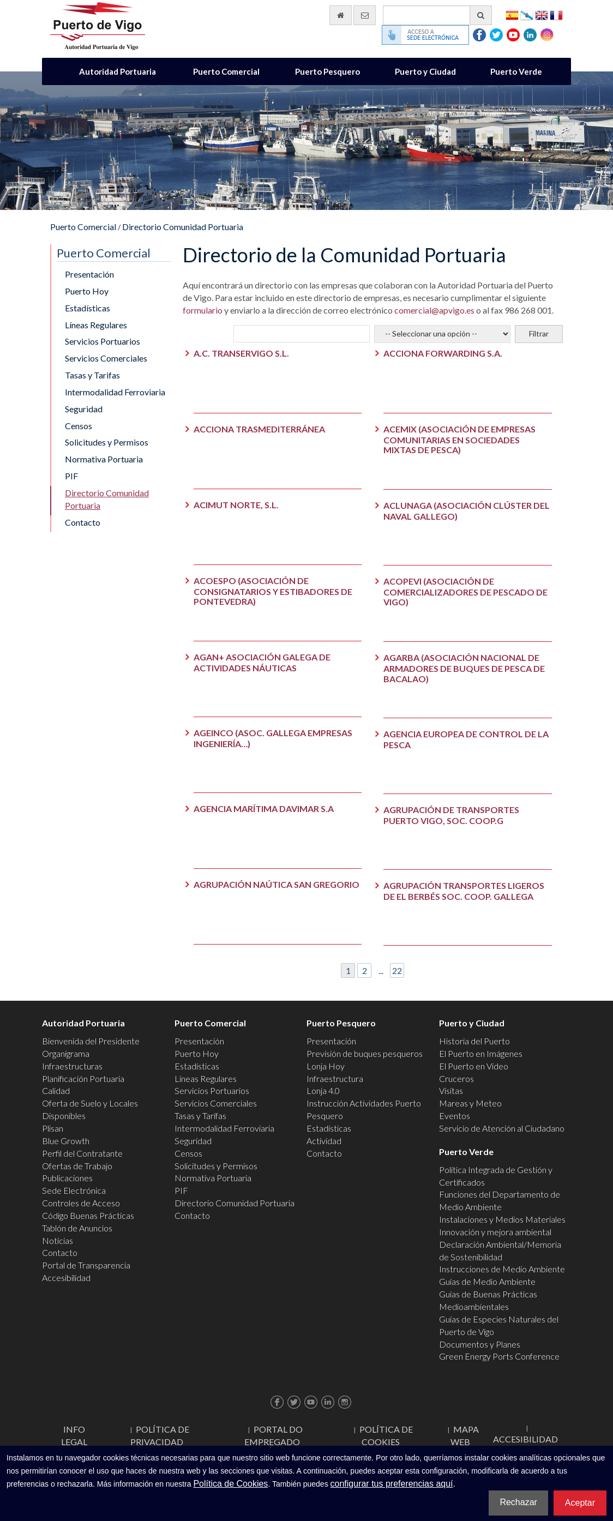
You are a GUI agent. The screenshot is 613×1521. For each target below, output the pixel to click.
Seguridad (84, 409)
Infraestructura (334, 1078)
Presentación (89, 274)
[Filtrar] (539, 334)
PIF (71, 476)
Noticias (57, 1240)
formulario (203, 310)
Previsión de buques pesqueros (364, 1053)
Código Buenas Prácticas (88, 1215)
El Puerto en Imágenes (480, 1053)
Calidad (56, 1090)
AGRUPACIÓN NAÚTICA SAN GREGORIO (276, 884)
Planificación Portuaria (83, 1078)
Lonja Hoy (325, 1066)
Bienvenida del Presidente (91, 1041)
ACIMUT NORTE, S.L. (236, 505)
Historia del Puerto (474, 1041)
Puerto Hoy (87, 291)
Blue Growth (65, 1140)
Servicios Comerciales (106, 358)
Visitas (451, 1090)
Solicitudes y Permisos (106, 442)
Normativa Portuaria (104, 459)
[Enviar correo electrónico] (364, 15)
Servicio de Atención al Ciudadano (501, 1128)
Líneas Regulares (96, 325)
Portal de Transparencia (86, 1265)
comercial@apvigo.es (434, 310)
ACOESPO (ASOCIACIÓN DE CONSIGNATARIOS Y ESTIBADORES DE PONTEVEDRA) (273, 590)
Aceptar (580, 1502)
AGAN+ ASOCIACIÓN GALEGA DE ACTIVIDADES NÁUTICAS (262, 662)
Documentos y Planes (479, 1344)
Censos (78, 425)
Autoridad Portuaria (117, 71)
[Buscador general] (437, 15)
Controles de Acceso (81, 1203)
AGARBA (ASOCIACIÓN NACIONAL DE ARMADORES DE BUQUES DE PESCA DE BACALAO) (464, 667)
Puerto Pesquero (327, 71)
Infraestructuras (72, 1066)
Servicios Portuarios (102, 341)
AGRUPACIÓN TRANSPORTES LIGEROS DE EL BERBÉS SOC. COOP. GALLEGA (463, 890)
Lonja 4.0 (323, 1090)
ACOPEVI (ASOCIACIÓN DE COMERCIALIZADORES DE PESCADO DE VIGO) (465, 591)
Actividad (323, 1140)
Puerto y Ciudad (425, 71)
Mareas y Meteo (470, 1103)
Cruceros (456, 1078)
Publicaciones (67, 1178)
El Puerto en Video (473, 1066)
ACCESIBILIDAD (525, 1439)
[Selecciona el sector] (442, 334)
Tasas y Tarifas (92, 375)
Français (556, 14)
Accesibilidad (66, 1277)
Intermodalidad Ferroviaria (115, 392)
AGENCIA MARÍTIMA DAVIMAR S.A (264, 808)
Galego (526, 14)
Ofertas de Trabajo (77, 1166)
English (541, 14)
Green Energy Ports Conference (499, 1356)
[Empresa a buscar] (301, 333)
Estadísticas (87, 308)
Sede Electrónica (74, 1190)
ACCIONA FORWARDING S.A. (442, 353)
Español (512, 14)
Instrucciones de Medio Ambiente (502, 1269)
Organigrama (65, 1053)
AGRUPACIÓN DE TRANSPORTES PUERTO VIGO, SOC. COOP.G (451, 815)
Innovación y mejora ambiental (495, 1232)
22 (397, 970)
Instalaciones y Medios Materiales (502, 1219)
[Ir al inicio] (340, 15)
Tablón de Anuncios (77, 1228)
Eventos (454, 1115)
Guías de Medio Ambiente (487, 1281)
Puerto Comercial (226, 71)
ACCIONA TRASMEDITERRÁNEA (259, 429)
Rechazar (518, 1502)
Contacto (82, 522)
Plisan (52, 1128)
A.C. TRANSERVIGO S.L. (241, 353)
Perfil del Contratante (82, 1153)
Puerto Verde (516, 71)
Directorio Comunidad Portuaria (182, 226)
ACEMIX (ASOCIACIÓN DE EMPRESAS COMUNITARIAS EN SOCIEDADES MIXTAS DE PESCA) (459, 439)
